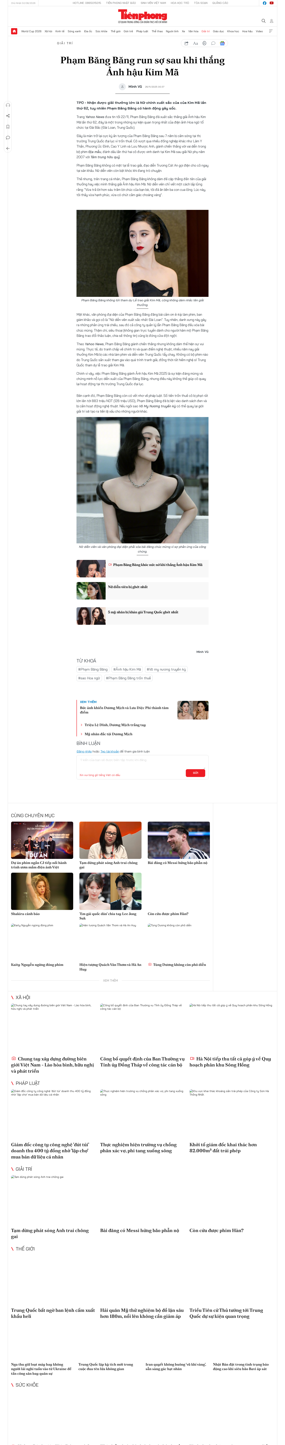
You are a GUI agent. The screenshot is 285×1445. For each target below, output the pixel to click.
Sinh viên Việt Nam (153, 3)
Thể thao (157, 31)
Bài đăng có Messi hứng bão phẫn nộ (177, 862)
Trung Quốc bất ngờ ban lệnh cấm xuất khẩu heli (53, 1313)
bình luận (213, 43)
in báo (204, 43)
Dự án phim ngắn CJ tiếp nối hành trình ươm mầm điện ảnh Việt (39, 864)
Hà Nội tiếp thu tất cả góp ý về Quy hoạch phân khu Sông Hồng (230, 1062)
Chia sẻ (8, 116)
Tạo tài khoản (109, 751)
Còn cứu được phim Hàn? (168, 913)
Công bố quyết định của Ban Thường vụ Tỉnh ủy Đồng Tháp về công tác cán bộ (142, 1062)
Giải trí (206, 31)
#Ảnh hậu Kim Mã (127, 669)
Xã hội (48, 31)
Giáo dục (218, 31)
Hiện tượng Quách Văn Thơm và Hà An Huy (110, 966)
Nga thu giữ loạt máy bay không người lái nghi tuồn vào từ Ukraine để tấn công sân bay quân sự (41, 1369)
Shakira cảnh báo (25, 913)
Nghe (8, 105)
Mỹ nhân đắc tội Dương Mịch (108, 734)
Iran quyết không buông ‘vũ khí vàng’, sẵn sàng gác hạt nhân (176, 1366)
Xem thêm (271, 31)
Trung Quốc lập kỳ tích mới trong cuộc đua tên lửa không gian (105, 1366)
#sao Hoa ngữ (89, 678)
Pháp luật (142, 31)
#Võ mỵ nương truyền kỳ (166, 669)
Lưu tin (8, 126)
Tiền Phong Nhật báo (121, 3)
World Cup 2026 (31, 31)
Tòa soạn (201, 3)
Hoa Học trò (180, 3)
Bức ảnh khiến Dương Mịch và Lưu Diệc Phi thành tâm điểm (124, 710)
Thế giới (116, 31)
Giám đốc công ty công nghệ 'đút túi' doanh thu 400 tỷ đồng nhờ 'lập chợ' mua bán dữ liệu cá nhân (50, 1151)
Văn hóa (193, 31)
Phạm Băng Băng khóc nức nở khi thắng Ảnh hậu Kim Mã (155, 564)
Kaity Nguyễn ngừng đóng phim (37, 964)
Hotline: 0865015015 (87, 3)
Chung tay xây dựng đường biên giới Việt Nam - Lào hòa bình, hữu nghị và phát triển (52, 1065)
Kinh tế (60, 31)
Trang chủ (14, 31)
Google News (222, 43)
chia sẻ (186, 43)
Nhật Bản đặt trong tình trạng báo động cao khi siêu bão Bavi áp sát (241, 1366)
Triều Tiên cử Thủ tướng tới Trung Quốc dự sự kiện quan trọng (226, 1313)
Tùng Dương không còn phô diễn (177, 964)
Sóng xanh (74, 31)
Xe (183, 31)
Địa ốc (88, 31)
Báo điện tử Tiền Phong (142, 16)
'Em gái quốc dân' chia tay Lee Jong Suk (107, 915)
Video (259, 31)
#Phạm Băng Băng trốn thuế (128, 678)
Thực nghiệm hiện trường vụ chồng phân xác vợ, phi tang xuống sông (138, 1148)
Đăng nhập (84, 751)
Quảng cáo (220, 3)
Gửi (195, 773)
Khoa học (233, 31)
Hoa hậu (247, 31)
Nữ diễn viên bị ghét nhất (128, 587)
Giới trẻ (128, 31)
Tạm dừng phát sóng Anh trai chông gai (108, 864)
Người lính (172, 31)
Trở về (8, 148)
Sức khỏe (101, 31)
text (195, 43)
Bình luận (8, 137)
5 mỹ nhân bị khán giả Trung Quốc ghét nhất (143, 612)
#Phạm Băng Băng (93, 669)
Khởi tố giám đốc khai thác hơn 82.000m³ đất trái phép (223, 1148)
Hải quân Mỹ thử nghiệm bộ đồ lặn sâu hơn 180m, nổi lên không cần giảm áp (142, 1313)
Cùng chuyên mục (33, 815)
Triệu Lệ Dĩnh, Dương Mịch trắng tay (115, 725)
